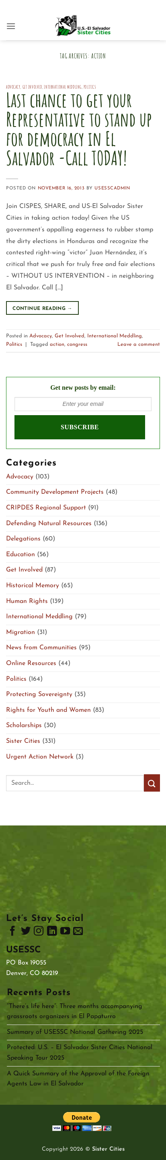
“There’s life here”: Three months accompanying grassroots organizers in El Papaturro (74, 1011)
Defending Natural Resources (49, 523)
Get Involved (32, 87)
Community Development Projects (55, 492)
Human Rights (27, 601)
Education (20, 554)
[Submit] (152, 783)
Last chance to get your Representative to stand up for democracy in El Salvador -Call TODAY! (79, 128)
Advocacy (13, 87)
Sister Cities (23, 741)
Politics (90, 87)
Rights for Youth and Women (48, 710)
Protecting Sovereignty (39, 694)
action (57, 344)
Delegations (23, 539)
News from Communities (41, 647)
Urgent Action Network (40, 757)
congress (77, 344)
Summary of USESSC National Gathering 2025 (75, 1032)
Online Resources (31, 663)
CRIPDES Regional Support (46, 508)
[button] (11, 26)
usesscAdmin (112, 188)
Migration (20, 632)
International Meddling (62, 87)
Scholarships (24, 725)
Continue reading (42, 309)
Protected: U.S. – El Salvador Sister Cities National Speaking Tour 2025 (79, 1052)
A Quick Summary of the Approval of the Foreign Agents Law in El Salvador (78, 1079)
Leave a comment (138, 344)
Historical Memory (32, 585)
